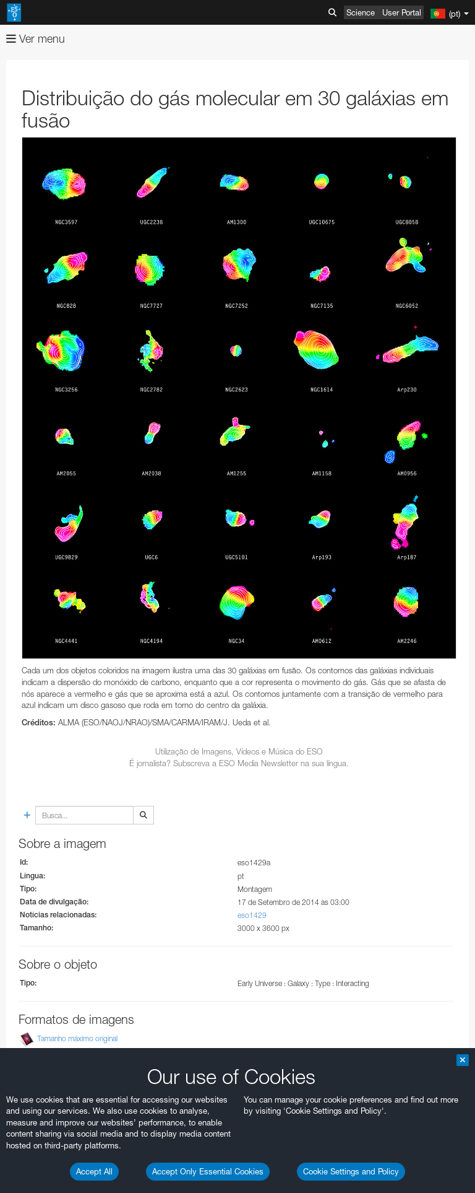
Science (360, 12)
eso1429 (252, 915)
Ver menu (35, 38)
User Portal (401, 12)
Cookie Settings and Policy (351, 1171)
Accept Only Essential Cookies (207, 1171)
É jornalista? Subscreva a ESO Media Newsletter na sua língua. (239, 763)
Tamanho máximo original (77, 1039)
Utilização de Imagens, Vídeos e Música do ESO (239, 751)
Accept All (94, 1171)
